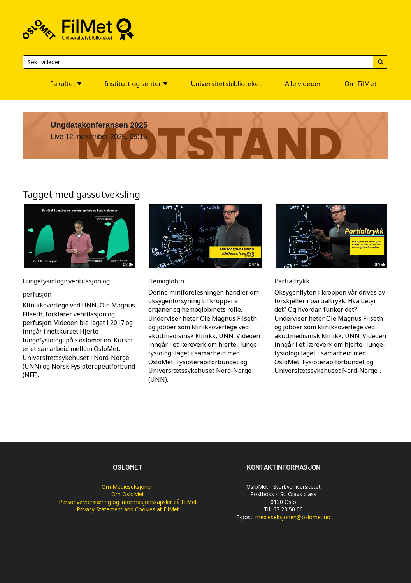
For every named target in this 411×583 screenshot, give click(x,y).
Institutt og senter (133, 83)
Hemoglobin (166, 281)
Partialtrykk (291, 281)
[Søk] (198, 62)
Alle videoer (303, 83)
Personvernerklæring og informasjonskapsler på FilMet (128, 502)
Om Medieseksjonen (128, 486)
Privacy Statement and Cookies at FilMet (128, 509)
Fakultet (63, 83)
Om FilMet (360, 83)
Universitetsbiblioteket (226, 83)
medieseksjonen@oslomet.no (292, 517)
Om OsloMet (127, 494)
